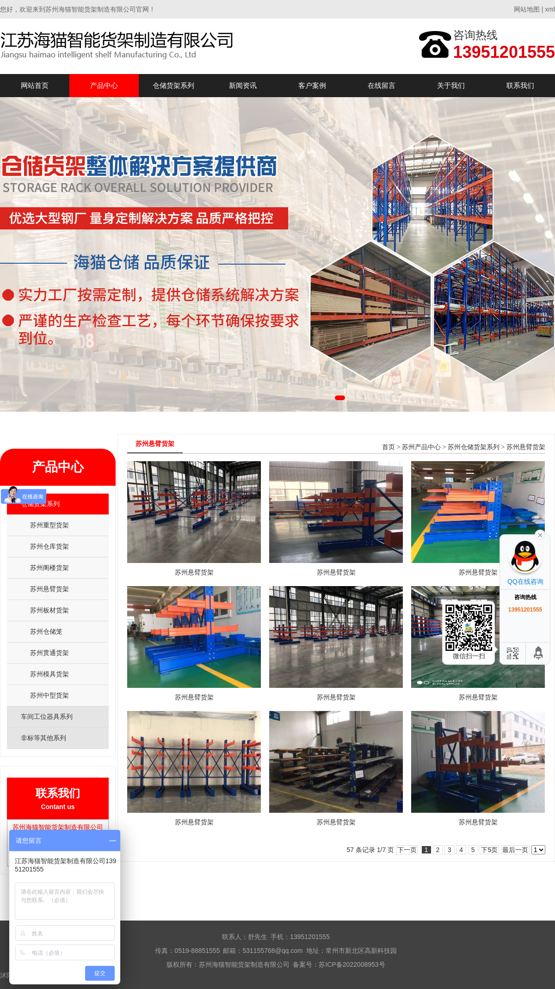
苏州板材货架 (49, 610)
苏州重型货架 (49, 525)
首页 (388, 447)
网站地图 (527, 9)
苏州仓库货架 (49, 546)
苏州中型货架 (49, 695)
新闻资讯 (243, 85)
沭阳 (6, 975)
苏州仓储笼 (46, 631)
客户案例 (312, 85)
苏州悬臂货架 (49, 589)
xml (550, 9)
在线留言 (381, 85)
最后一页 (515, 849)
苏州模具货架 (49, 674)
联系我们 (520, 85)
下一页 (407, 849)
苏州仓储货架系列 (474, 447)
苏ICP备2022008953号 (352, 964)
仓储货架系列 (173, 85)
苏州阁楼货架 (49, 567)
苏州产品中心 (421, 447)
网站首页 (35, 85)
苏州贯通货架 (49, 652)
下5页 (489, 849)
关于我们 (451, 85)
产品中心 (104, 85)
